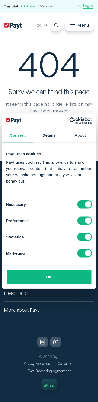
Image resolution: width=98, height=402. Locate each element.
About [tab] (80, 135)
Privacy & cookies (37, 364)
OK (49, 277)
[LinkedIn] (42, 342)
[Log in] (85, 6)
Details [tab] (49, 135)
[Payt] (13, 26)
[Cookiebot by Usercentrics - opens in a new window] (70, 120)
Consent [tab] (18, 135)
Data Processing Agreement (49, 371)
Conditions (65, 364)
